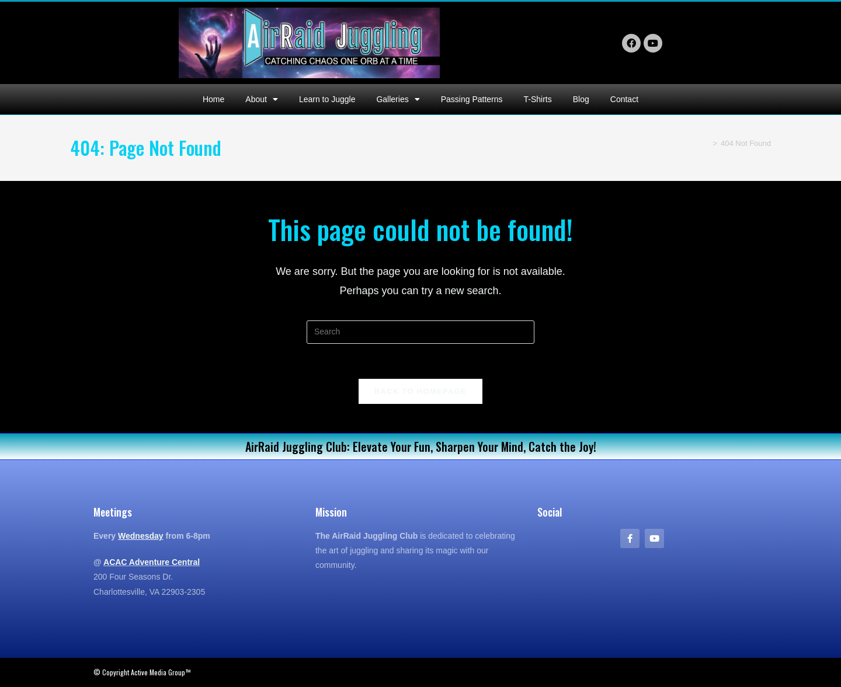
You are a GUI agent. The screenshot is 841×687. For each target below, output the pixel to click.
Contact (624, 99)
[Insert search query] (420, 332)
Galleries (397, 99)
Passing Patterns (472, 99)
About (261, 99)
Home (213, 99)
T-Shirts (538, 99)
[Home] (705, 143)
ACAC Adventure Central (151, 562)
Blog (581, 99)
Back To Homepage (420, 391)
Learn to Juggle (327, 99)
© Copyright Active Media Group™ (141, 672)
